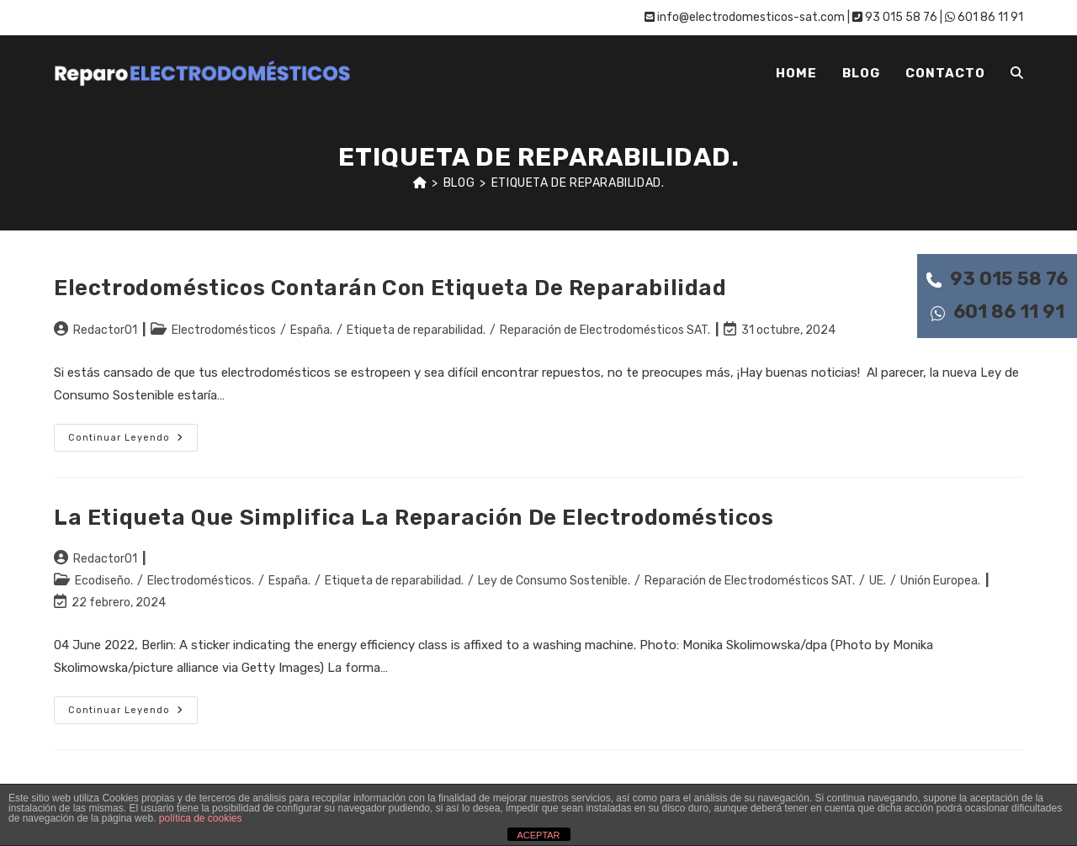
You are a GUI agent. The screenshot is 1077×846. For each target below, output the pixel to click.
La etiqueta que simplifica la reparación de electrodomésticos (414, 518)
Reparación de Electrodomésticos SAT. (605, 330)
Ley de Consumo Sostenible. (554, 581)
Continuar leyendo (133, 441)
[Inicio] (420, 183)
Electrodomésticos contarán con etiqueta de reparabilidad (390, 288)
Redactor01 (105, 330)
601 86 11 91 (997, 311)
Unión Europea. (940, 581)
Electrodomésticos (224, 330)
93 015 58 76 (997, 278)
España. (311, 330)
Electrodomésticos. (200, 581)
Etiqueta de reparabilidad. (578, 183)
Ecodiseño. (104, 581)
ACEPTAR (538, 835)
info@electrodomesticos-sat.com (745, 17)
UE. (877, 581)
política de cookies (200, 818)
